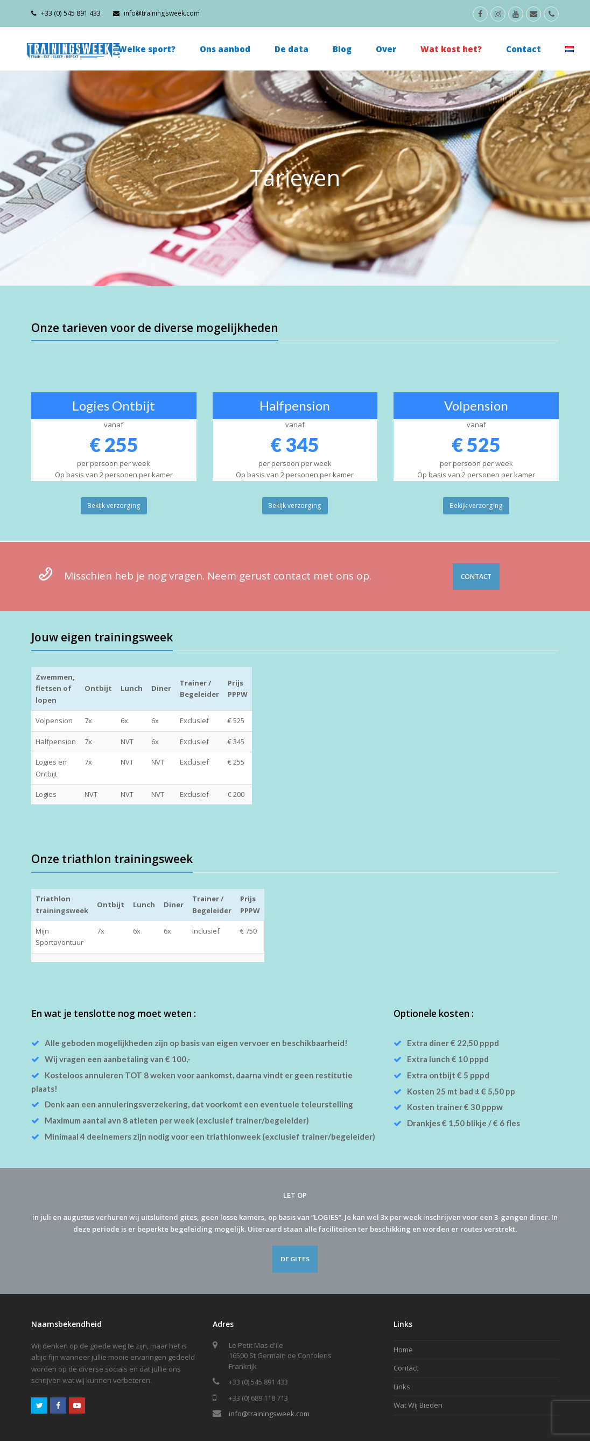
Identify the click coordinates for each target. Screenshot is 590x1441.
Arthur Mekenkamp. (93, 1424)
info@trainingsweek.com (269, 1379)
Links (402, 1352)
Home (403, 1314)
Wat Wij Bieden (418, 1370)
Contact (406, 1333)
